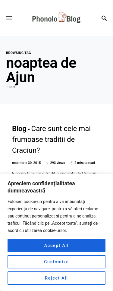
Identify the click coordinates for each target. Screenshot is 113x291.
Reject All (56, 278)
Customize (56, 261)
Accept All (56, 245)
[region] (56, 232)
